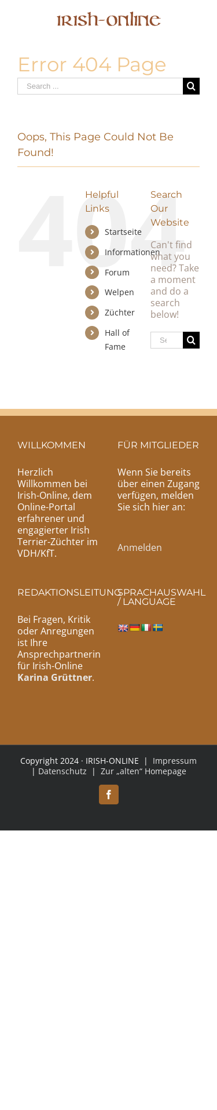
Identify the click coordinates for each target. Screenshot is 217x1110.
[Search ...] (100, 86)
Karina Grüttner (54, 677)
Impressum (175, 760)
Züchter (120, 312)
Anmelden (139, 547)
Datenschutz (62, 771)
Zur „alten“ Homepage (143, 771)
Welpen (119, 292)
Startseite (123, 231)
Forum (117, 272)
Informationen (132, 251)
